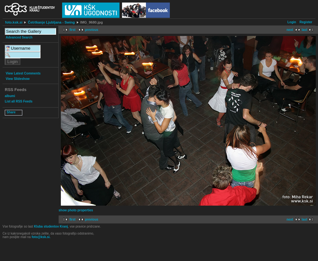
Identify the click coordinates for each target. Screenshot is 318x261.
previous (91, 30)
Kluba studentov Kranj (51, 226)
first (72, 30)
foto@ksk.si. (41, 237)
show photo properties (76, 210)
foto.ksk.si (13, 22)
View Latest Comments (23, 73)
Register (306, 22)
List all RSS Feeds (19, 101)
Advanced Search (19, 37)
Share (11, 112)
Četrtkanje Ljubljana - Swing (51, 22)
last (304, 30)
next (289, 30)
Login (291, 22)
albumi (10, 96)
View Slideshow (18, 79)
